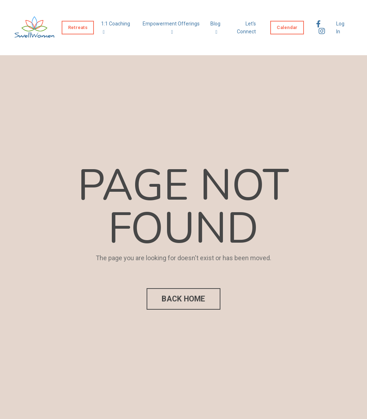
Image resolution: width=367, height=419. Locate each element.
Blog (215, 28)
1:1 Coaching (115, 28)
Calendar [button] (287, 27)
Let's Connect (246, 27)
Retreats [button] (77, 27)
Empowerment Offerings (171, 28)
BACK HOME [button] (183, 298)
